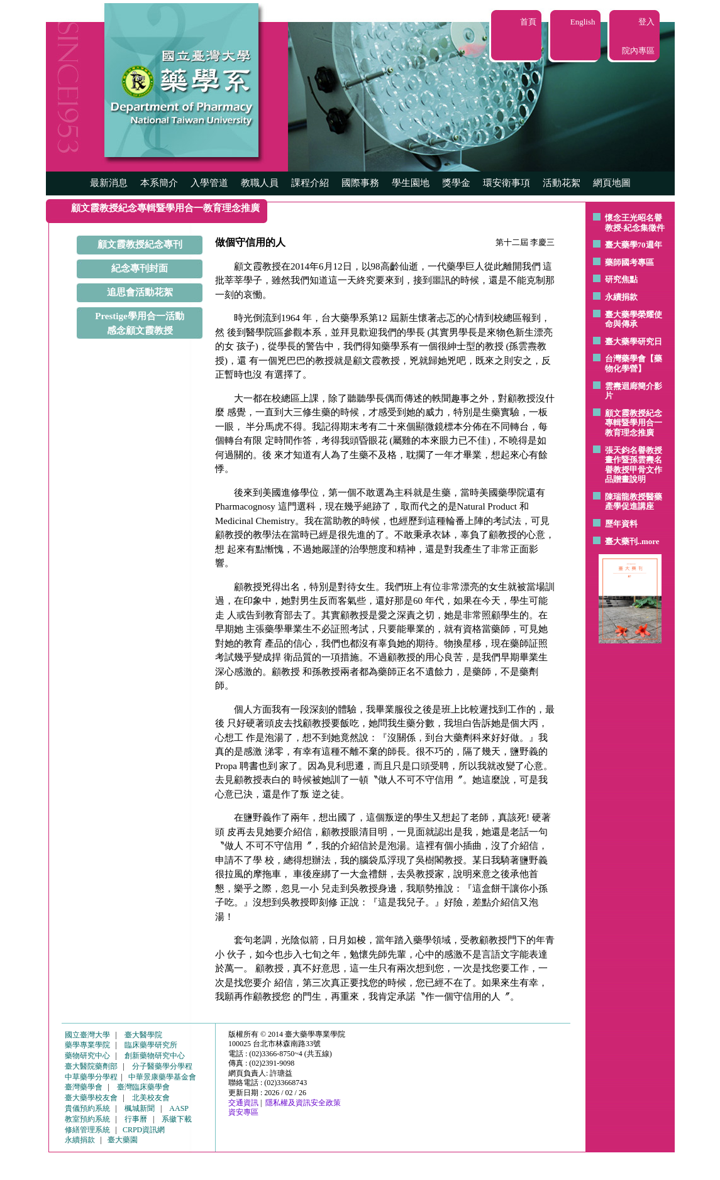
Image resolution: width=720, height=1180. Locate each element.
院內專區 (638, 50)
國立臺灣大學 (87, 1034)
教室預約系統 (87, 1119)
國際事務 (360, 183)
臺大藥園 (123, 1139)
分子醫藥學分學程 (162, 1066)
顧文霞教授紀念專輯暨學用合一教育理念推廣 (633, 422)
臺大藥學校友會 (91, 1097)
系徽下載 (177, 1119)
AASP (179, 1108)
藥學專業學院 (87, 1045)
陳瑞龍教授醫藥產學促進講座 (633, 501)
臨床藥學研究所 (151, 1045)
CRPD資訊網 (144, 1129)
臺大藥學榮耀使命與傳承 (633, 319)
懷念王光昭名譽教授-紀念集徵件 (635, 222)
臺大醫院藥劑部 (91, 1066)
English (582, 21)
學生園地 (410, 183)
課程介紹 (310, 183)
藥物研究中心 (87, 1055)
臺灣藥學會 (83, 1087)
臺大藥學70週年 (633, 244)
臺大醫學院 (143, 1034)
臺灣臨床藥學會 (143, 1087)
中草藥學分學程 (91, 1077)
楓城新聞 (140, 1108)
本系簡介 (159, 183)
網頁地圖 (612, 183)
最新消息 (109, 183)
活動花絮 (561, 183)
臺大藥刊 (621, 541)
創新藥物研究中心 (155, 1055)
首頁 (528, 21)
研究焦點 (621, 279)
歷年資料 (621, 523)
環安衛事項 (506, 183)
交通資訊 (243, 1102)
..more (649, 541)
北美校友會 (151, 1097)
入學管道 (209, 183)
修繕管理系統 (87, 1129)
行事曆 (136, 1119)
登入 (646, 21)
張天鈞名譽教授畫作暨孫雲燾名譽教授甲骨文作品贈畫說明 (633, 464)
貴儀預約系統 (87, 1108)
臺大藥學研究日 (633, 341)
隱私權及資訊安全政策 (303, 1102)
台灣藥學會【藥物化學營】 (633, 363)
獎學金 (456, 183)
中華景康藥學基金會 (162, 1077)
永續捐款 (621, 297)
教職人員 (260, 183)
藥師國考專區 (629, 262)
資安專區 (243, 1112)
